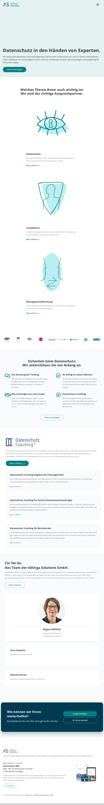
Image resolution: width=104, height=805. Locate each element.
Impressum (29, 797)
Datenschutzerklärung (41, 797)
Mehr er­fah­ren (15, 487)
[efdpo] (74, 337)
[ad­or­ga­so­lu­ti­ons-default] (11, 3)
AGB (51, 797)
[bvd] (7, 337)
